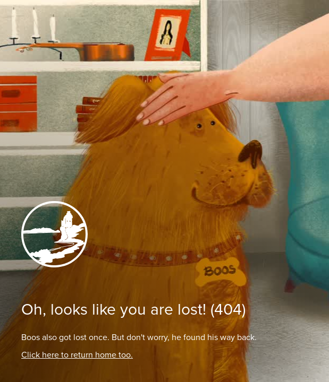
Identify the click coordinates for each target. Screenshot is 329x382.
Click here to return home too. (77, 355)
